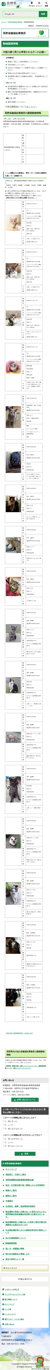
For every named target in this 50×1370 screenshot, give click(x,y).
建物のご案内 (11, 1196)
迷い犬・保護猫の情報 (14, 1249)
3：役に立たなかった (14, 1129)
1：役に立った (11, 1121)
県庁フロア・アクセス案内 (14, 1319)
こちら (32, 107)
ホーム (3, 22)
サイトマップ (11, 1169)
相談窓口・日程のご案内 (15, 1174)
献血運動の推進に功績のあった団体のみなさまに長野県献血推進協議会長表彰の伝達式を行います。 (26, 1214)
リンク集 (8, 1309)
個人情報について (11, 1299)
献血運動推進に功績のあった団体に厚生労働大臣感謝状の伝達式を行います (26, 1223)
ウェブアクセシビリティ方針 (15, 1294)
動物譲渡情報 (11, 1243)
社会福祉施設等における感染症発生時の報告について (26, 1231)
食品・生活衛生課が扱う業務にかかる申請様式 (25, 1185)
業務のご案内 (11, 1190)
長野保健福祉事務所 (15, 22)
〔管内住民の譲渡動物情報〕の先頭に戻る (19, 1033)
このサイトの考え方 (12, 1289)
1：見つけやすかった (14, 1139)
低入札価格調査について (15, 1238)
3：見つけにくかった (14, 1146)
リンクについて (10, 1314)
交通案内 (9, 1201)
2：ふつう (9, 1125)
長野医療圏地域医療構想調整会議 (19, 1180)
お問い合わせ (9, 1324)
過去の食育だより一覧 (14, 1259)
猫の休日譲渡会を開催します (17, 1254)
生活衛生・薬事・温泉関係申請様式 (20, 1206)
